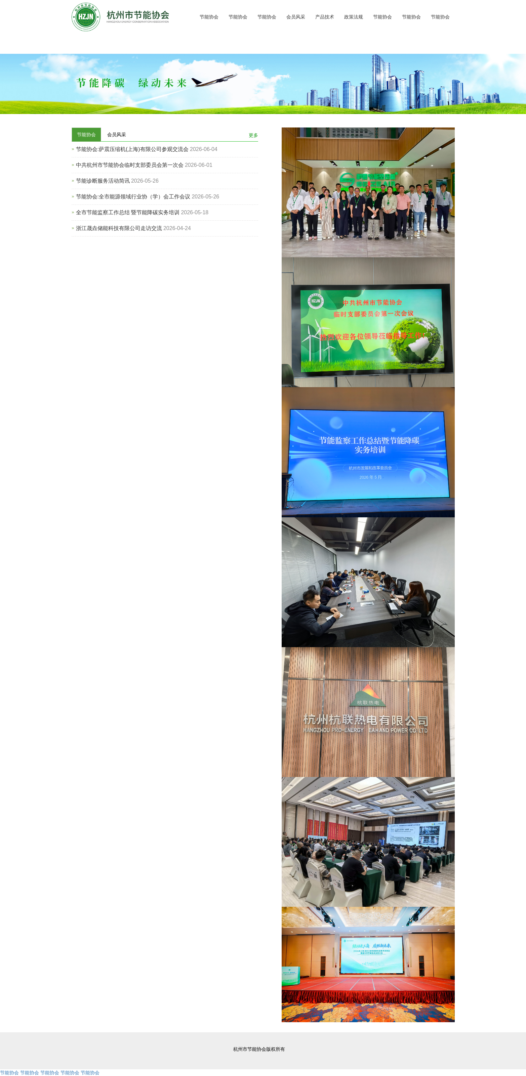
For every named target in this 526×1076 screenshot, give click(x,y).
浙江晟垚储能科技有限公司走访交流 (119, 228)
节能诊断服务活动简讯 (103, 181)
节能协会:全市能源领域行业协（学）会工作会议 (133, 196)
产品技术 (324, 17)
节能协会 (209, 17)
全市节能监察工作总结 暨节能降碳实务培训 (127, 212)
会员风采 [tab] (116, 134)
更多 (253, 135)
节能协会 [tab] (86, 134)
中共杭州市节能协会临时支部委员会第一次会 (130, 165)
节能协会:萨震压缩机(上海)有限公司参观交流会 (132, 149)
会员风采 (295, 17)
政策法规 (353, 17)
